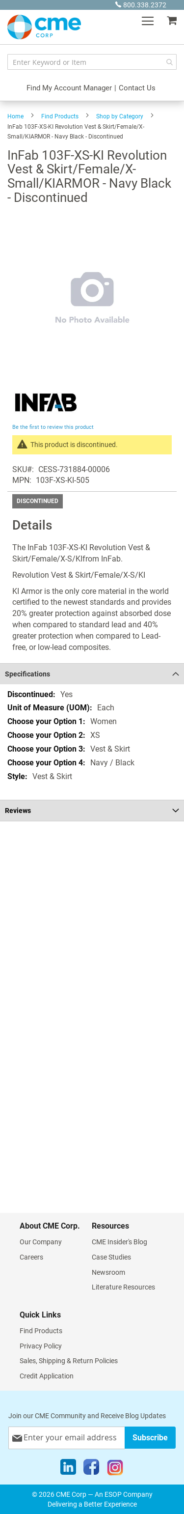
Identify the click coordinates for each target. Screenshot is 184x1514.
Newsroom (108, 1272)
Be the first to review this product (53, 427)
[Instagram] (115, 1469)
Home (15, 116)
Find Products (60, 116)
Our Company (41, 1242)
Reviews (18, 810)
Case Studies (111, 1257)
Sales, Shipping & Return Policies (69, 1361)
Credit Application (47, 1376)
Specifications (27, 674)
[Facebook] (91, 1469)
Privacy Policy (41, 1346)
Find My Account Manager (69, 88)
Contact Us (137, 88)
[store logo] (44, 27)
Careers (31, 1257)
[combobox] (92, 62)
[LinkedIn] (68, 1469)
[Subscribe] (150, 1438)
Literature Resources (123, 1287)
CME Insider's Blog (119, 1242)
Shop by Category (119, 116)
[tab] (92, 673)
